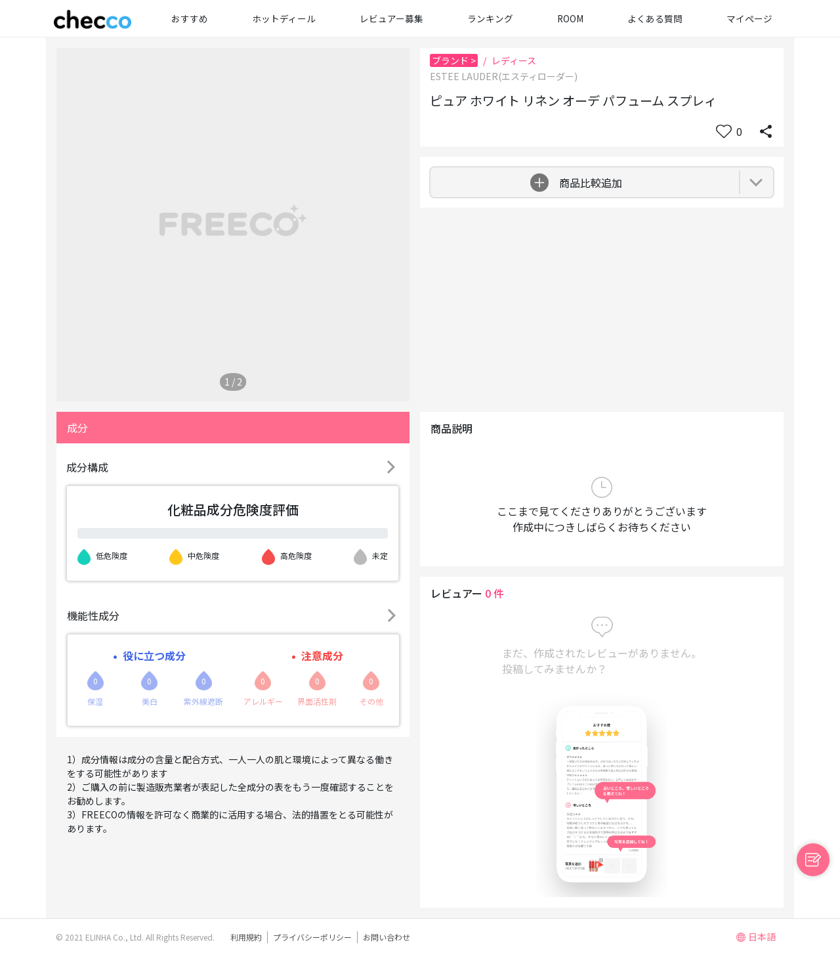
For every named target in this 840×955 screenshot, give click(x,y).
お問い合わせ (386, 937)
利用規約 (246, 937)
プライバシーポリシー (312, 937)
